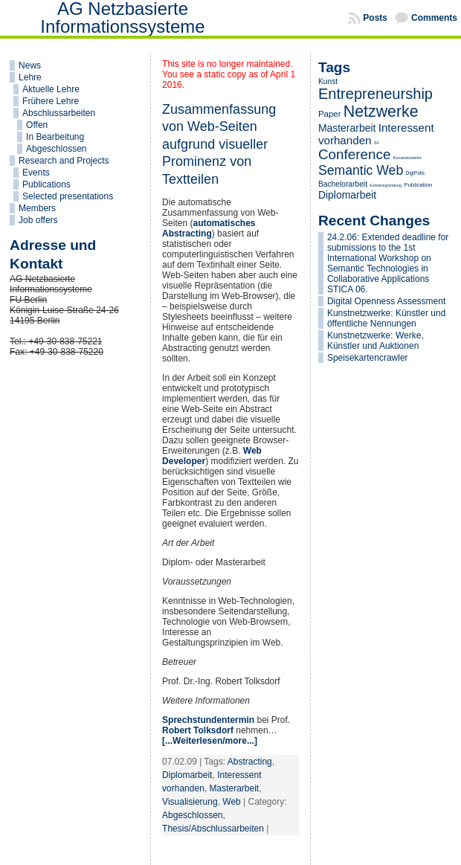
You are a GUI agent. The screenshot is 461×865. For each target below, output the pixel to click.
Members (37, 208)
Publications (46, 184)
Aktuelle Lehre (51, 89)
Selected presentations (67, 196)
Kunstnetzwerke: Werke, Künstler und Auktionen (375, 340)
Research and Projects (64, 160)
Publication (418, 184)
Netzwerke (381, 111)
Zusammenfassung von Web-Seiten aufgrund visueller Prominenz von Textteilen (219, 144)
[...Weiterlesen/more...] (209, 741)
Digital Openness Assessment (386, 301)
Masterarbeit (234, 788)
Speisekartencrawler (367, 358)
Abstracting (250, 761)
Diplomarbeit (187, 775)
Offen (37, 125)
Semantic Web (360, 170)
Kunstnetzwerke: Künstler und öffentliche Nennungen (386, 318)
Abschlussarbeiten (58, 113)
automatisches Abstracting (208, 228)
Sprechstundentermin (208, 720)
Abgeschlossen (56, 149)
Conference (354, 154)
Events (36, 172)
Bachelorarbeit (342, 184)
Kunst (328, 81)
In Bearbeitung (55, 137)
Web (231, 802)
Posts (375, 18)
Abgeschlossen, (193, 815)
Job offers (38, 220)
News (30, 65)
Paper (329, 113)
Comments (434, 18)
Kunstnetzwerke (407, 157)
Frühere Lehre (50, 101)
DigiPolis (415, 173)
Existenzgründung (386, 185)
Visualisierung (190, 802)
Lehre (30, 77)
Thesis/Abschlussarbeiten (213, 828)
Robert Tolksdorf (197, 730)
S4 (376, 143)
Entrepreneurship (375, 94)
